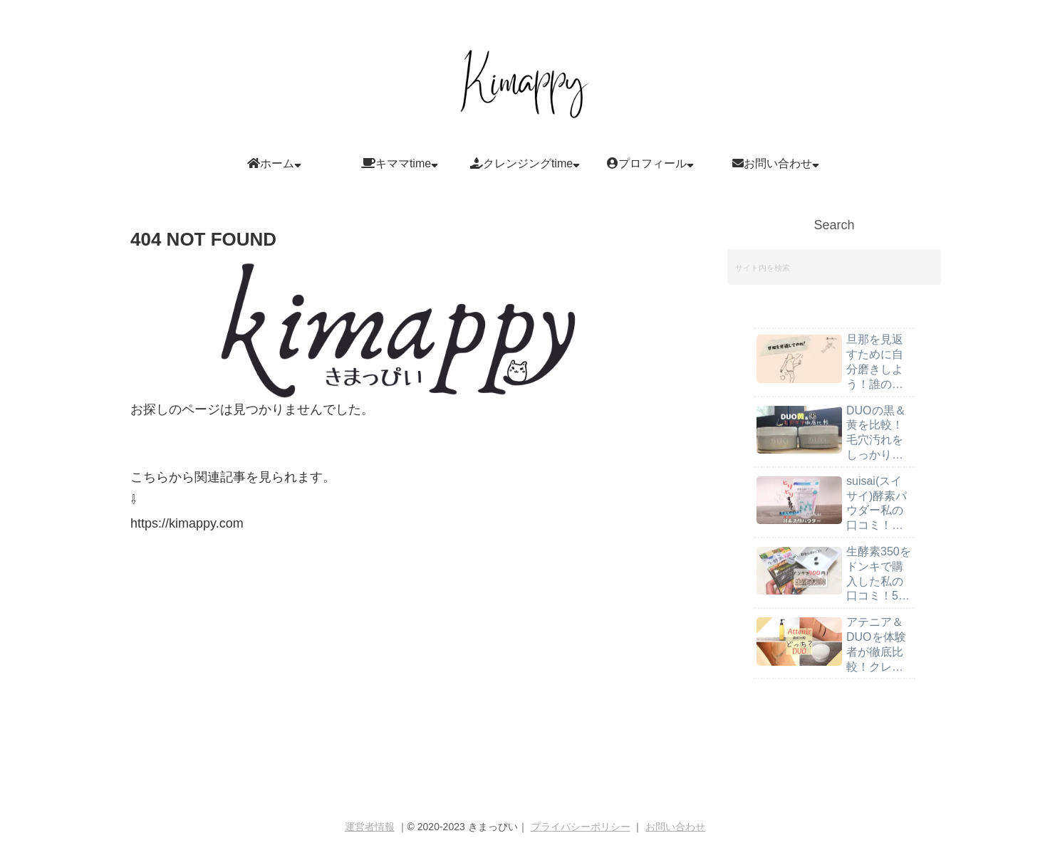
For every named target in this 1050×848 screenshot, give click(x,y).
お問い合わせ (675, 826)
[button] (926, 266)
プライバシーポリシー (580, 826)
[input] (834, 267)
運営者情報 (370, 826)
